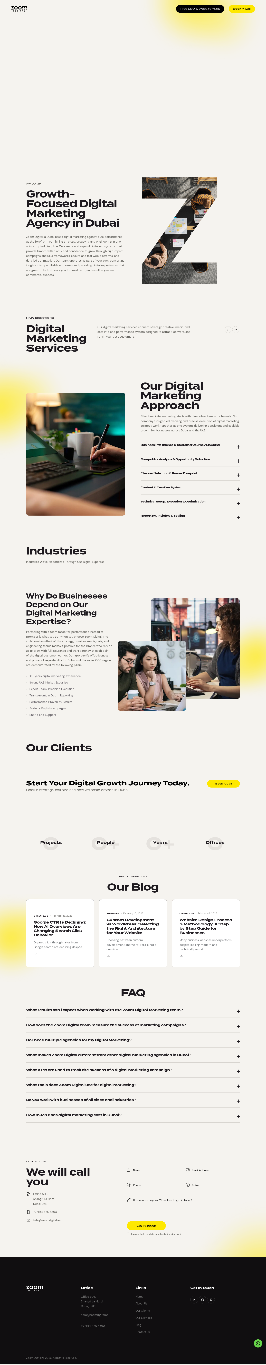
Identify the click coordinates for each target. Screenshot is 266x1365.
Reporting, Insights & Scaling (162, 515)
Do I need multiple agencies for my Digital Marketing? (79, 1040)
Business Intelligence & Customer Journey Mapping (179, 445)
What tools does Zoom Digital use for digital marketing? (82, 1086)
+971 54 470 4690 (93, 1326)
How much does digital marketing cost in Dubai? (75, 1116)
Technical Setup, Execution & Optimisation (172, 501)
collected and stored (169, 1235)
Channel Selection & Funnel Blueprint (168, 473)
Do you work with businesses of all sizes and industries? (81, 1101)
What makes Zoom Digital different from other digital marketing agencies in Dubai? (110, 1055)
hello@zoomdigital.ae (47, 1221)
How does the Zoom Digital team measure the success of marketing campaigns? (107, 1025)
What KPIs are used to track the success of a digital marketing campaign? (100, 1070)
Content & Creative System (161, 487)
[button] (228, 329)
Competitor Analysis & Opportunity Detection (175, 459)
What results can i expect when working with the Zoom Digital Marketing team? (105, 1010)
